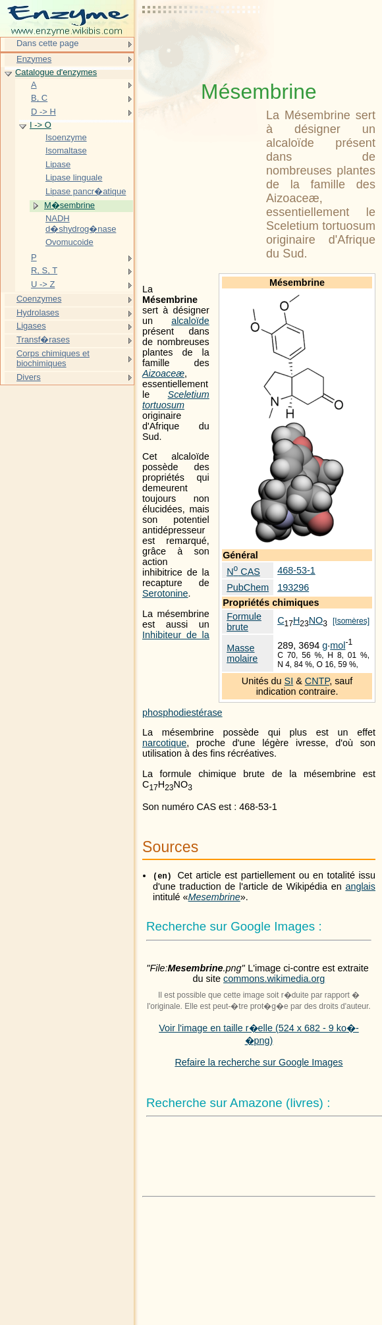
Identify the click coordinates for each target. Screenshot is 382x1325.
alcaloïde (190, 320)
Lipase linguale (73, 177)
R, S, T (44, 270)
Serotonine (165, 593)
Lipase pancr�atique (85, 191)
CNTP (317, 681)
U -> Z (43, 284)
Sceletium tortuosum (175, 399)
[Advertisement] (201, 42)
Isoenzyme (66, 137)
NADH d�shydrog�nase (80, 223)
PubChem (248, 587)
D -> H (43, 112)
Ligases (31, 326)
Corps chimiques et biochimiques (53, 358)
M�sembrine (69, 205)
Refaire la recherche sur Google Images (258, 1062)
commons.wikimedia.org (274, 978)
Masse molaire (242, 653)
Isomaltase (66, 150)
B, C (39, 98)
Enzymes (33, 59)
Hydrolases (37, 312)
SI (289, 681)
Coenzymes (38, 299)
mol (337, 645)
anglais (360, 886)
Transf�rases (43, 339)
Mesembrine (214, 897)
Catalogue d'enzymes (56, 72)
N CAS (243, 571)
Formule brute (244, 621)
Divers (28, 377)
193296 (293, 587)
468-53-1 (296, 570)
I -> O (40, 125)
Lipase (57, 164)
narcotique (164, 743)
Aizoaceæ (163, 373)
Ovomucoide (69, 242)
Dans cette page (47, 43)
